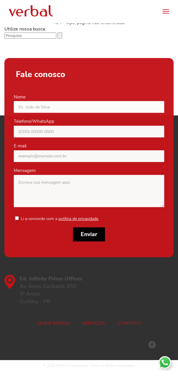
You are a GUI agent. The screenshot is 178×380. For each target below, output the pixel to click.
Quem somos (53, 323)
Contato (129, 323)
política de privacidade (78, 218)
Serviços (93, 323)
